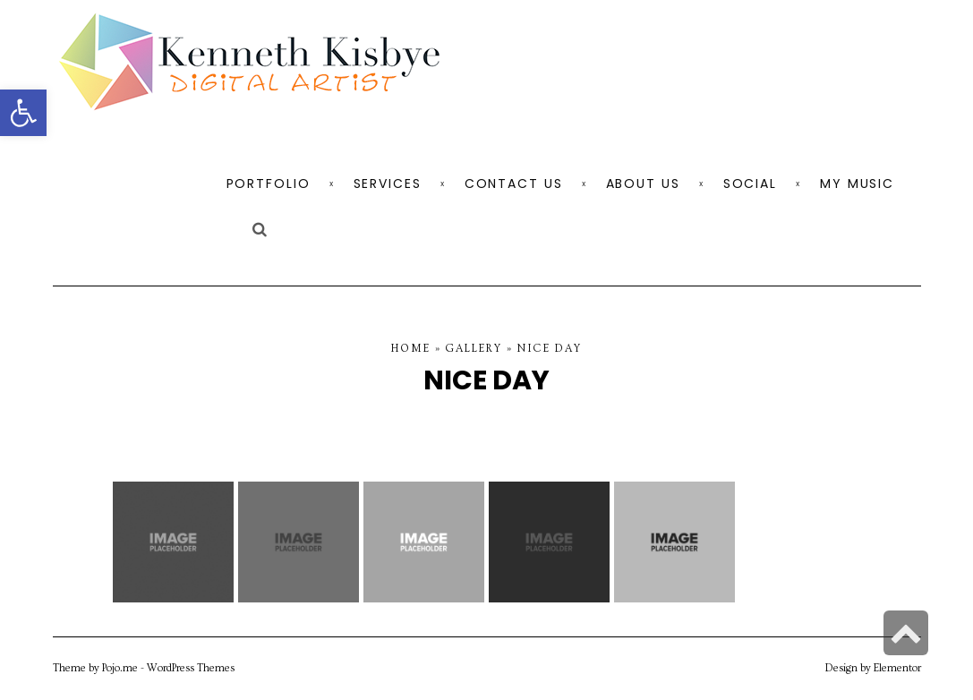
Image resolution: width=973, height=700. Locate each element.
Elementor (897, 668)
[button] (23, 113)
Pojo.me (120, 668)
